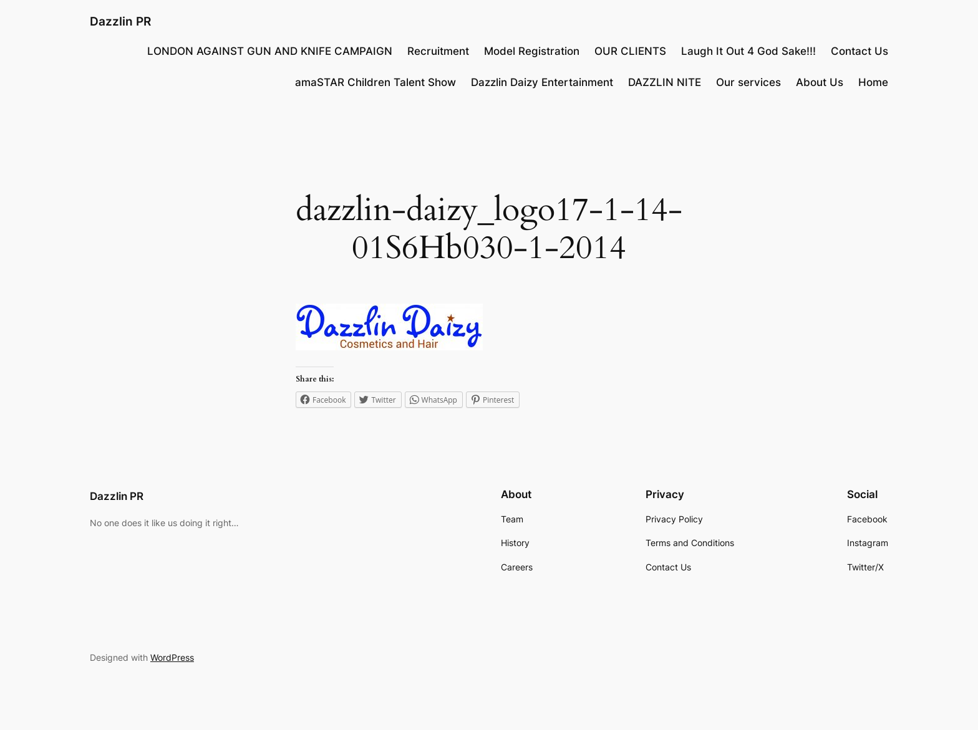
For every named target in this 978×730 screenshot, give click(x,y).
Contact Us (859, 51)
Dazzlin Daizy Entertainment (542, 82)
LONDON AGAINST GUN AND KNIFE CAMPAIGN (269, 51)
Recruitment (438, 51)
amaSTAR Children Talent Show (375, 82)
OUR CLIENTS (630, 51)
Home (873, 82)
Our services (748, 82)
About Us (819, 82)
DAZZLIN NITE (664, 82)
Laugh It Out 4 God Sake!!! (748, 51)
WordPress (172, 657)
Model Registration (531, 51)
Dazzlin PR (120, 21)
